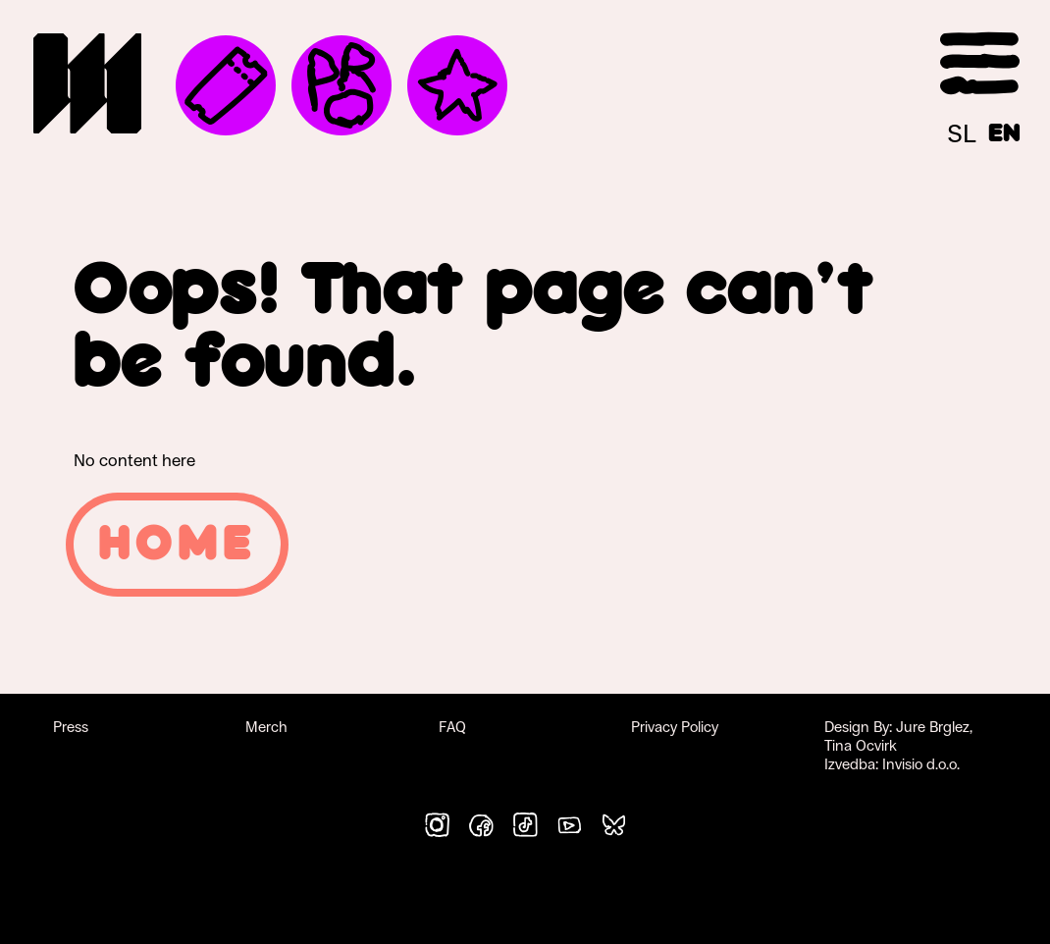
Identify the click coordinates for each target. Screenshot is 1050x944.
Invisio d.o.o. (921, 764)
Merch (266, 726)
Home (177, 544)
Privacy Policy (674, 726)
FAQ (452, 726)
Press (70, 726)
